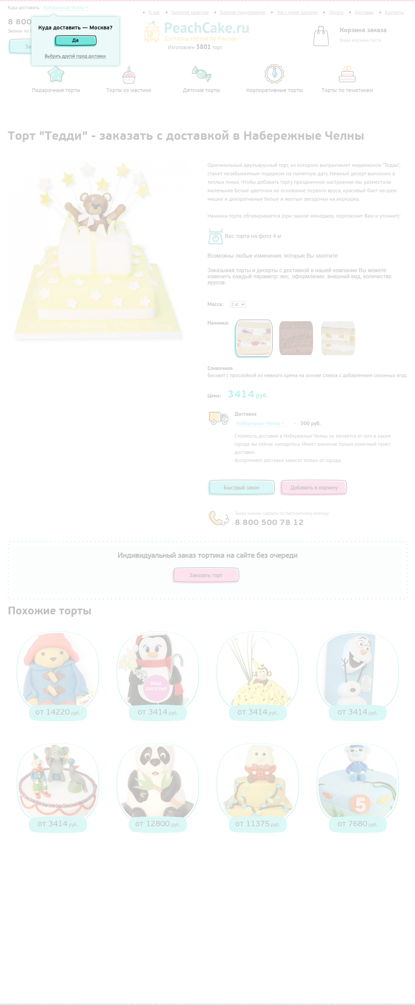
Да (75, 40)
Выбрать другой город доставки (75, 56)
